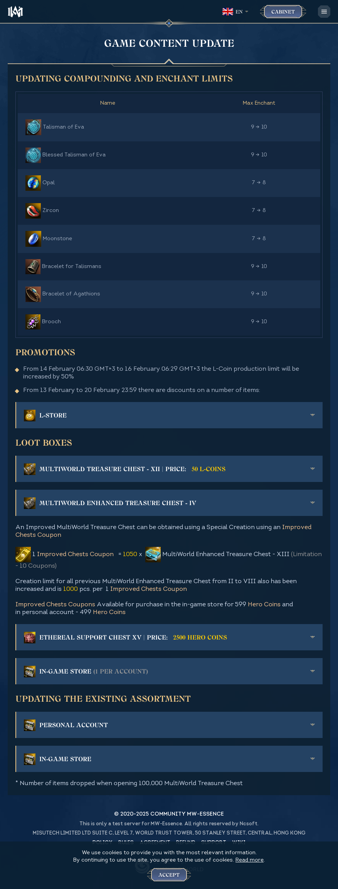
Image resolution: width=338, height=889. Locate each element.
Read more (249, 860)
